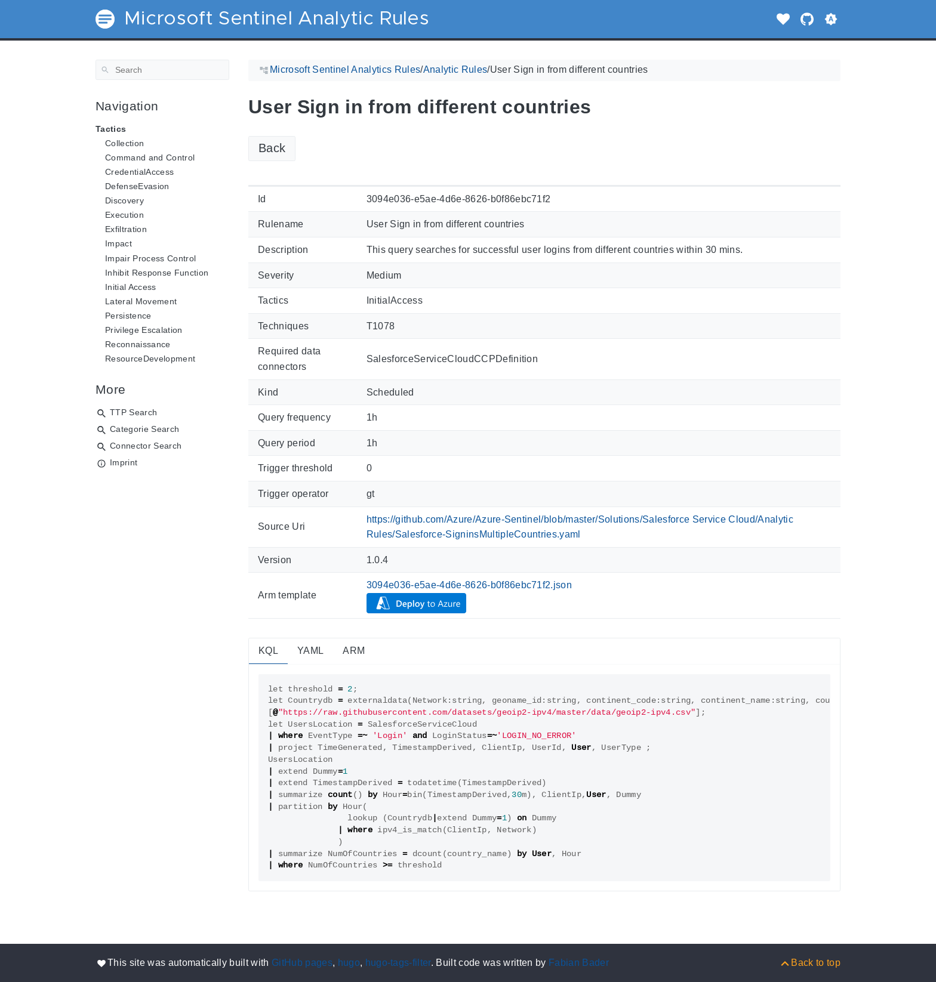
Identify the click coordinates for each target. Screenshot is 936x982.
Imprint (123, 462)
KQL (268, 651)
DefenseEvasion (137, 186)
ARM (354, 651)
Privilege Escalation (144, 330)
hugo (349, 963)
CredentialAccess (139, 172)
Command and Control (150, 157)
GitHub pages (302, 963)
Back (271, 148)
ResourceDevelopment (150, 358)
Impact (118, 243)
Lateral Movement (141, 301)
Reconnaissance (138, 344)
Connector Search (145, 445)
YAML (310, 651)
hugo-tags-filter (398, 963)
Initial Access (130, 287)
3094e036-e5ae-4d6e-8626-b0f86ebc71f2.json (469, 585)
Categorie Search (144, 429)
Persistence (128, 315)
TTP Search (133, 412)
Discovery (124, 200)
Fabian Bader (579, 963)
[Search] (162, 70)
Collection (124, 143)
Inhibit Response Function (156, 272)
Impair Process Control (150, 258)
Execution (124, 215)
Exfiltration (126, 229)
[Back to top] (809, 963)
